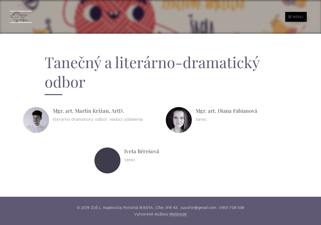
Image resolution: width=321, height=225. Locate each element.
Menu (296, 17)
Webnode (178, 214)
